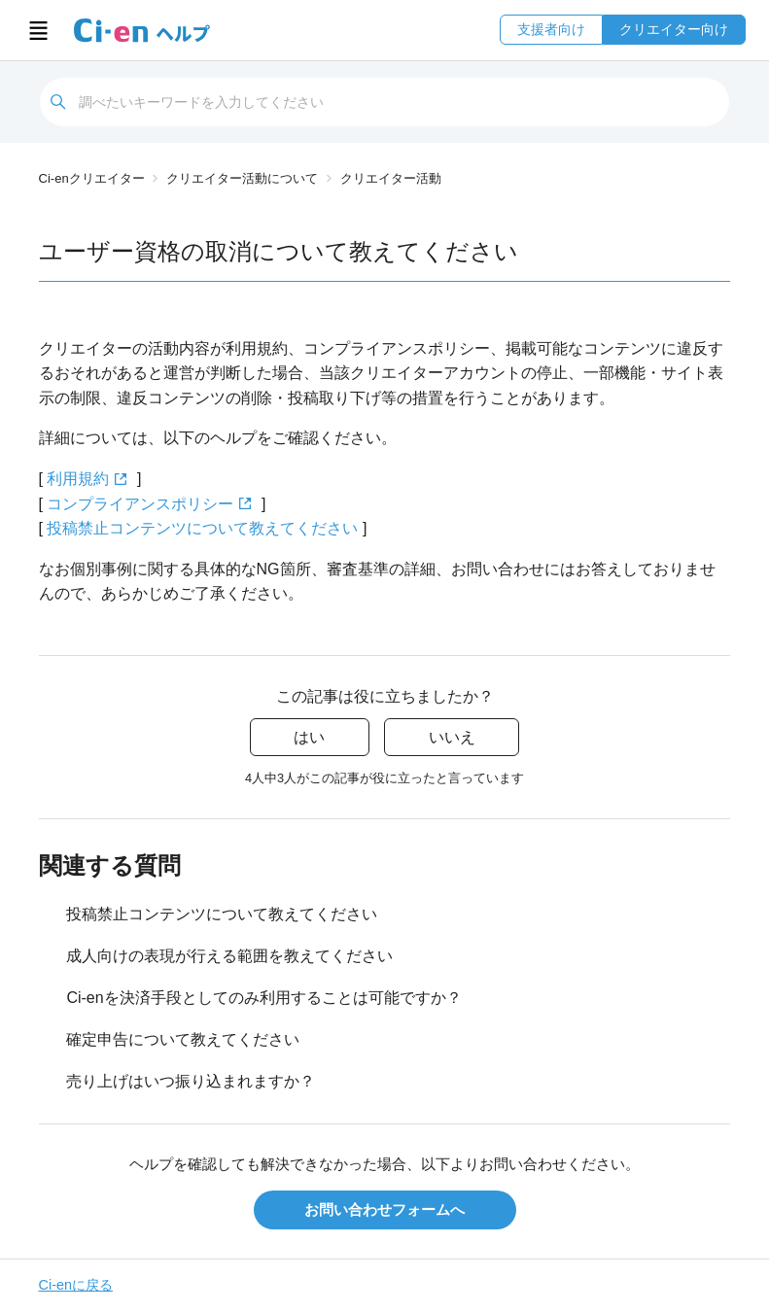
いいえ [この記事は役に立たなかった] (452, 737)
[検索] (385, 102)
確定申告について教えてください (182, 1039)
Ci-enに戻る (76, 1285)
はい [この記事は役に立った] (309, 737)
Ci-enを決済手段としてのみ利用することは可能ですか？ (263, 997)
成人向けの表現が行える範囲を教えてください (229, 956)
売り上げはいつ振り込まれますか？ (190, 1081)
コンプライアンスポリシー (140, 504)
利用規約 (78, 478)
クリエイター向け (673, 29)
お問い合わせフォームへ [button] (384, 1209)
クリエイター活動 (390, 178)
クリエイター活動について (242, 178)
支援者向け (551, 29)
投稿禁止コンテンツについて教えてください (202, 528)
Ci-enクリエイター (92, 178)
